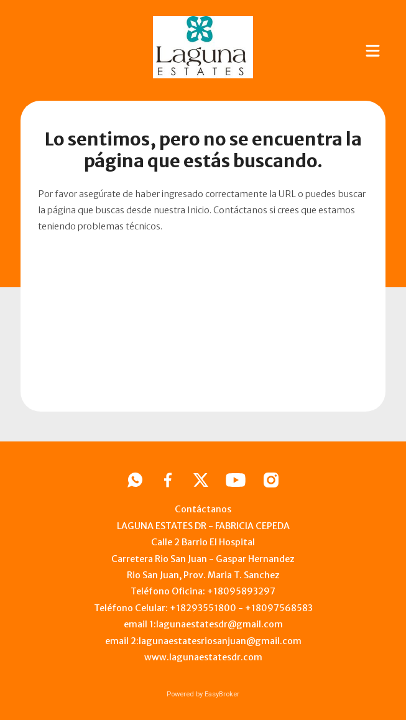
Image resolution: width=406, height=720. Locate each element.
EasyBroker (222, 694)
